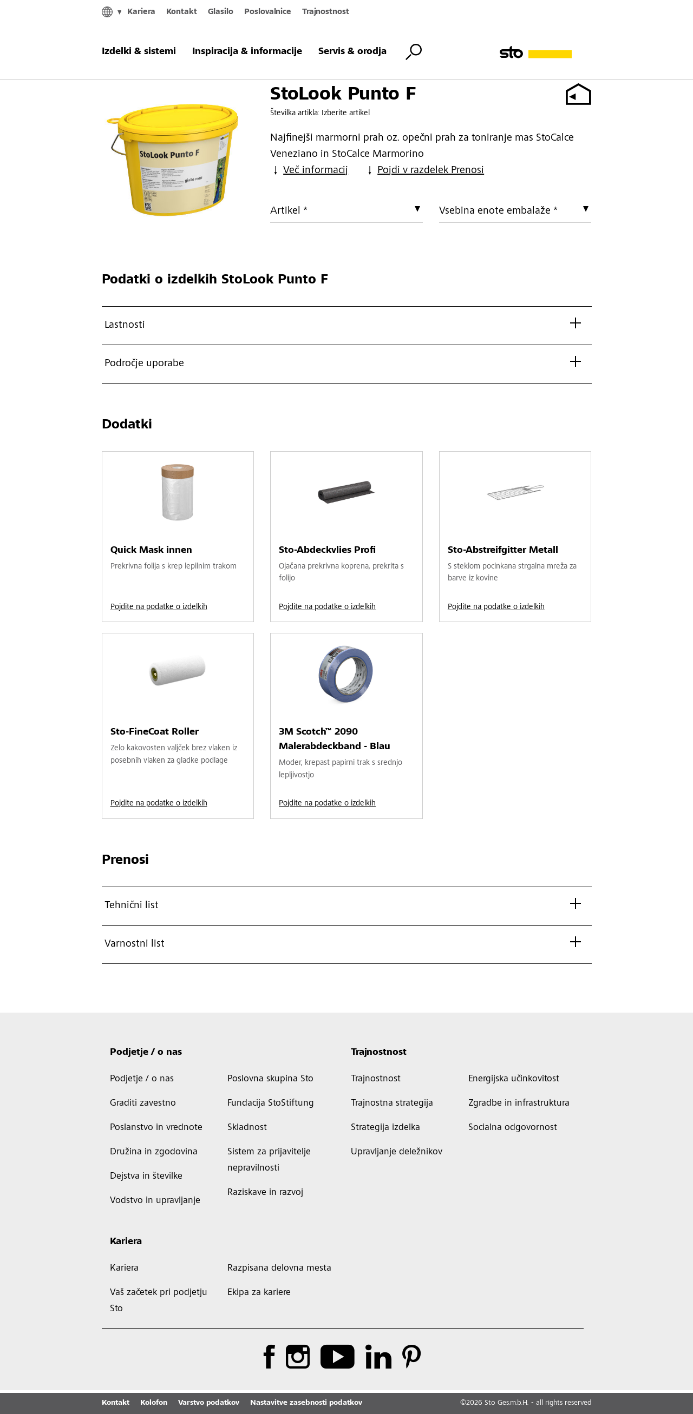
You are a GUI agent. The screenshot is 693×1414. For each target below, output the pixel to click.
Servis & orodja (352, 52)
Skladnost (247, 1128)
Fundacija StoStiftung (270, 1103)
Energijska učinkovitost (513, 1079)
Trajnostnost (325, 12)
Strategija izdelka (385, 1128)
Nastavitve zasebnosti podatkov (306, 1403)
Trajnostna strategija (392, 1103)
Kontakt (181, 12)
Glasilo (220, 12)
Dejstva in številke (146, 1176)
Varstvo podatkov (208, 1403)
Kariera (141, 12)
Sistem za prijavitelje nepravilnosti (269, 1160)
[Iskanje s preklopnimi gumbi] (413, 52)
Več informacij (309, 170)
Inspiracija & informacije (247, 52)
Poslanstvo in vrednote (156, 1128)
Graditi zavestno (143, 1103)
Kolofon (153, 1403)
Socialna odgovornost (512, 1128)
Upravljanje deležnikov (396, 1152)
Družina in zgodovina (154, 1152)
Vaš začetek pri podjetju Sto (158, 1301)
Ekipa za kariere (259, 1293)
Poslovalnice (267, 12)
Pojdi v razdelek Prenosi (424, 170)
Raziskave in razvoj (265, 1193)
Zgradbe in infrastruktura (519, 1103)
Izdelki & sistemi (139, 52)
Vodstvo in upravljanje (155, 1201)
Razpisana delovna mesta (279, 1268)
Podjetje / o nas (146, 1053)
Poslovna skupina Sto (270, 1079)
